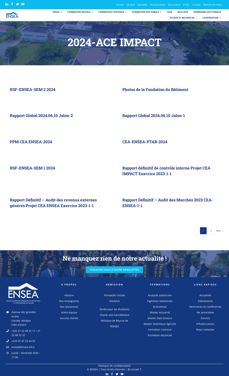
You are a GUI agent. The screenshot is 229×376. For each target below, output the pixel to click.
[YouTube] (22, 4)
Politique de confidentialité (114, 365)
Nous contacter (205, 328)
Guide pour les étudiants (115, 308)
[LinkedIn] (6, 4)
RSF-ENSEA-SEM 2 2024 (32, 89)
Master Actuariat (160, 311)
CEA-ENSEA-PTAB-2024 (145, 141)
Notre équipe (69, 311)
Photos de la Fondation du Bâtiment (155, 89)
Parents (205, 317)
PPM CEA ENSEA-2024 (32, 141)
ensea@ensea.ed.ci (23, 346)
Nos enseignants (69, 300)
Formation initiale (114, 294)
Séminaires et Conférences (205, 306)
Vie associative (205, 311)
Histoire (69, 294)
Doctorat (114, 300)
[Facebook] (12, 4)
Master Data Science (160, 317)
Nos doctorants (69, 306)
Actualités (205, 294)
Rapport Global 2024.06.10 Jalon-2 (42, 115)
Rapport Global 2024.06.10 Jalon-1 (152, 115)
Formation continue (160, 328)
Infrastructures (205, 323)
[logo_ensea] (12, 13)
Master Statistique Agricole (160, 323)
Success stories (69, 317)
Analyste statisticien (160, 294)
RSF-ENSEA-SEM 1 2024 (32, 168)
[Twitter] (17, 4)
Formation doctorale (160, 334)
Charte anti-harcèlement (114, 314)
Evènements (205, 300)
